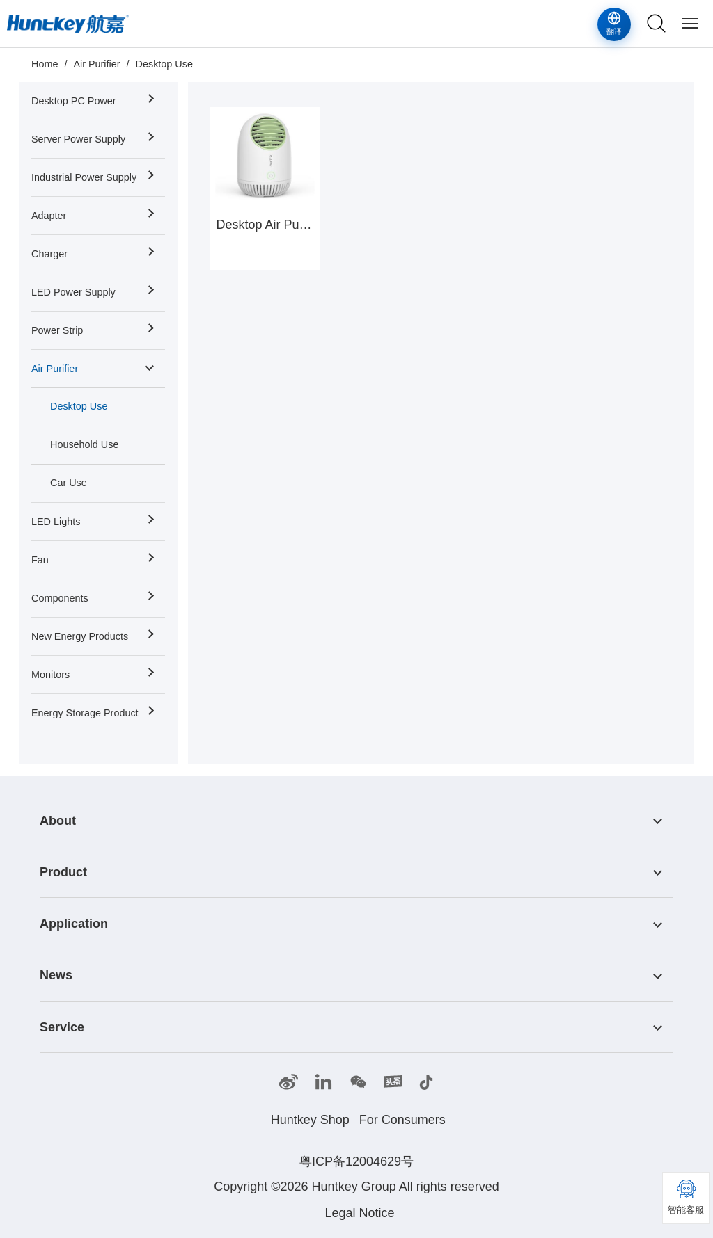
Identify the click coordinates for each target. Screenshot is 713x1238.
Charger (49, 253)
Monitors (50, 674)
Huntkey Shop (310, 1120)
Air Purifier (96, 64)
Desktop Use (164, 64)
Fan (40, 559)
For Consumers (402, 1120)
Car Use (68, 482)
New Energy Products (79, 636)
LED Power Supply (73, 292)
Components (59, 598)
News (56, 976)
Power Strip (57, 330)
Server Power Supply (78, 139)
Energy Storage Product (85, 712)
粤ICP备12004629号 (356, 1161)
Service (62, 1027)
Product (63, 872)
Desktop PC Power (73, 100)
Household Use (84, 444)
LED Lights (55, 521)
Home (44, 64)
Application (74, 924)
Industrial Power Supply (83, 177)
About (58, 821)
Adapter (48, 215)
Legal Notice (359, 1213)
